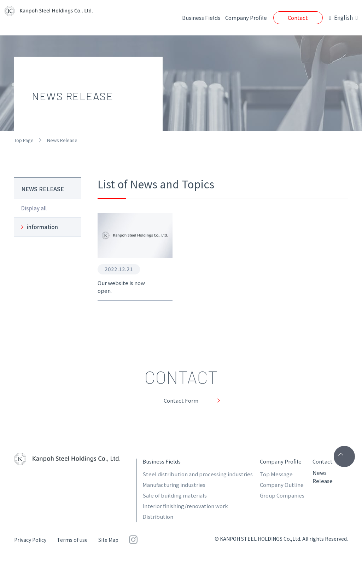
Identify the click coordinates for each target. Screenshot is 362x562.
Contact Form (181, 401)
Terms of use (72, 541)
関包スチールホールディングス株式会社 (67, 460)
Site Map (108, 541)
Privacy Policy (30, 541)
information (42, 227)
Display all (34, 208)
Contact (285, 17)
